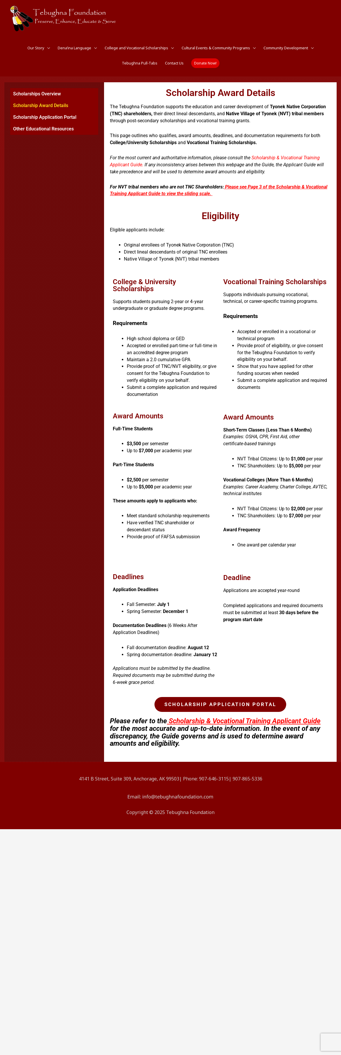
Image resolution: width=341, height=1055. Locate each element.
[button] (205, 63)
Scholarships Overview (37, 94)
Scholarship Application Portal (44, 117)
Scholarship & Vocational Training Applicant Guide (245, 721)
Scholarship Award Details (40, 105)
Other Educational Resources (43, 129)
